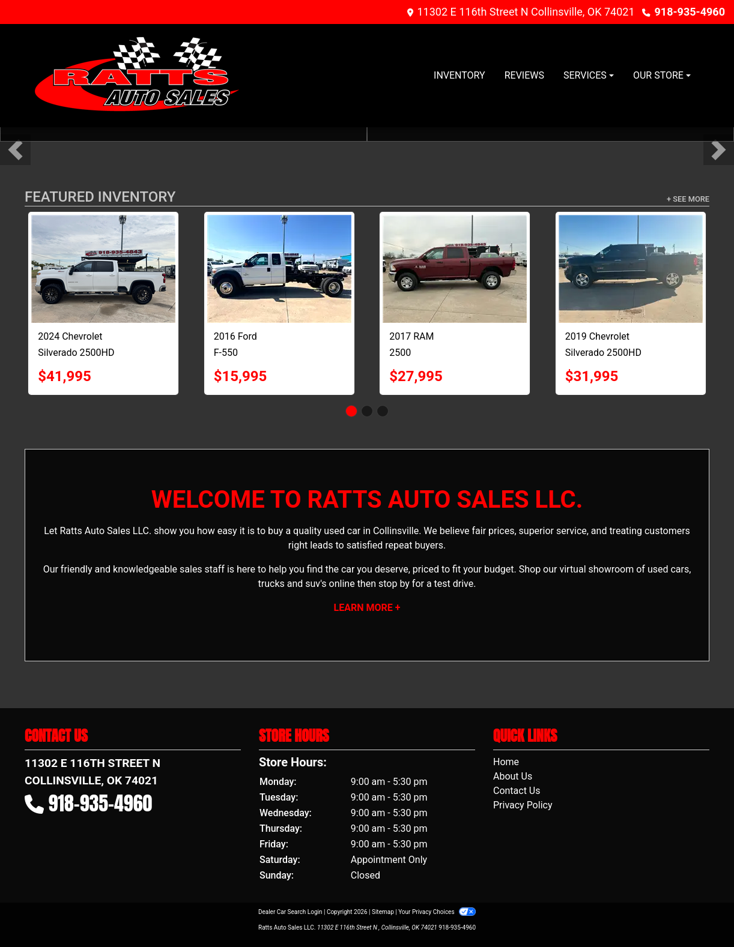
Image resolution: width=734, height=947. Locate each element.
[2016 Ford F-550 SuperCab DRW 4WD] (279, 269)
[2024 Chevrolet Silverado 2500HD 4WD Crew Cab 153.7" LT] (103, 269)
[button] (15, 149)
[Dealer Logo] (138, 76)
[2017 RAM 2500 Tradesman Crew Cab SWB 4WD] (455, 269)
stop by (394, 583)
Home (506, 762)
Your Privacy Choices (437, 912)
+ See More (688, 198)
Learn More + (367, 607)
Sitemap (383, 912)
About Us (512, 776)
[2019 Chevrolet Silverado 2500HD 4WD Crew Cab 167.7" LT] (631, 269)
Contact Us (517, 790)
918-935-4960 (690, 11)
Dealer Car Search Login (290, 912)
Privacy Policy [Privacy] (523, 805)
